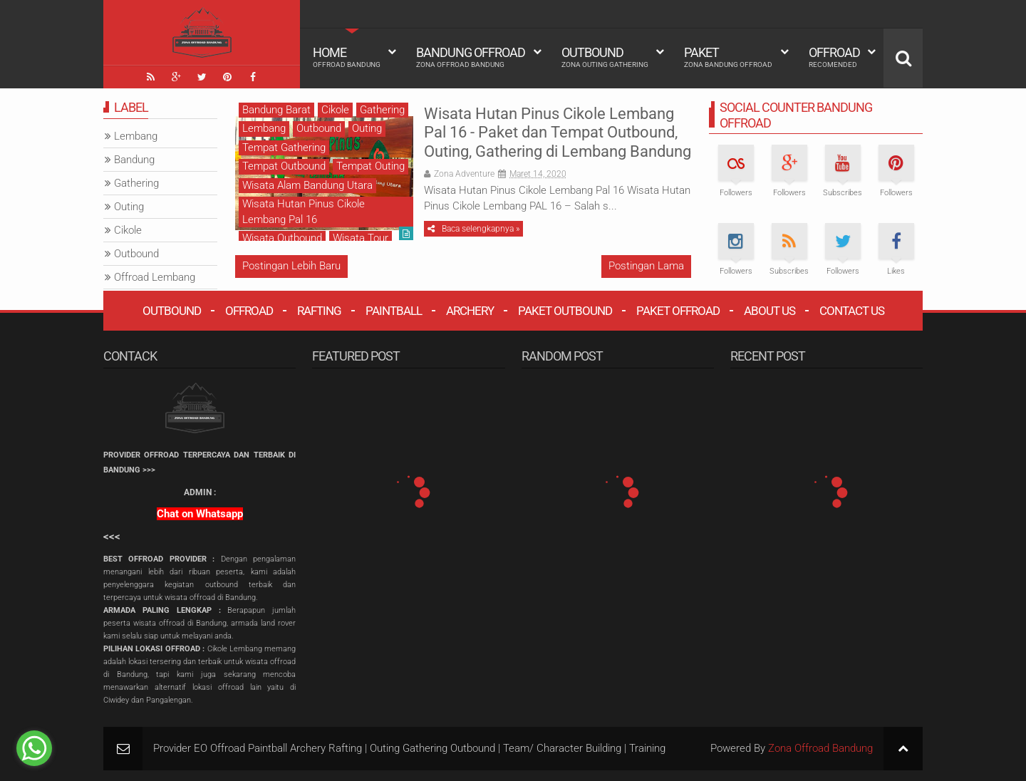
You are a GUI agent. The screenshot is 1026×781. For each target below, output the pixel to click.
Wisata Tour (360, 238)
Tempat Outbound (284, 166)
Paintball (394, 311)
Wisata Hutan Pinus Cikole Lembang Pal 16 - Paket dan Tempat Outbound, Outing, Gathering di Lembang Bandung (557, 132)
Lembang (264, 128)
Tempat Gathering (284, 147)
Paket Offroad (678, 311)
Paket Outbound (565, 311)
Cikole (335, 109)
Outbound (604, 57)
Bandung (134, 159)
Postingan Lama (646, 265)
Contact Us (851, 311)
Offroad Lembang (154, 277)
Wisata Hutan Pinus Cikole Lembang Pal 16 (303, 211)
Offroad (834, 57)
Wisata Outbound (282, 238)
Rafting (319, 311)
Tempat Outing (370, 166)
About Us (769, 311)
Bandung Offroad (470, 57)
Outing (367, 128)
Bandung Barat (276, 109)
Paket (728, 57)
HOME (346, 57)
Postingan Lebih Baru (291, 265)
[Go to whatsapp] (34, 748)
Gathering (382, 109)
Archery (470, 311)
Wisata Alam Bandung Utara (307, 185)
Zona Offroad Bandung (820, 748)
